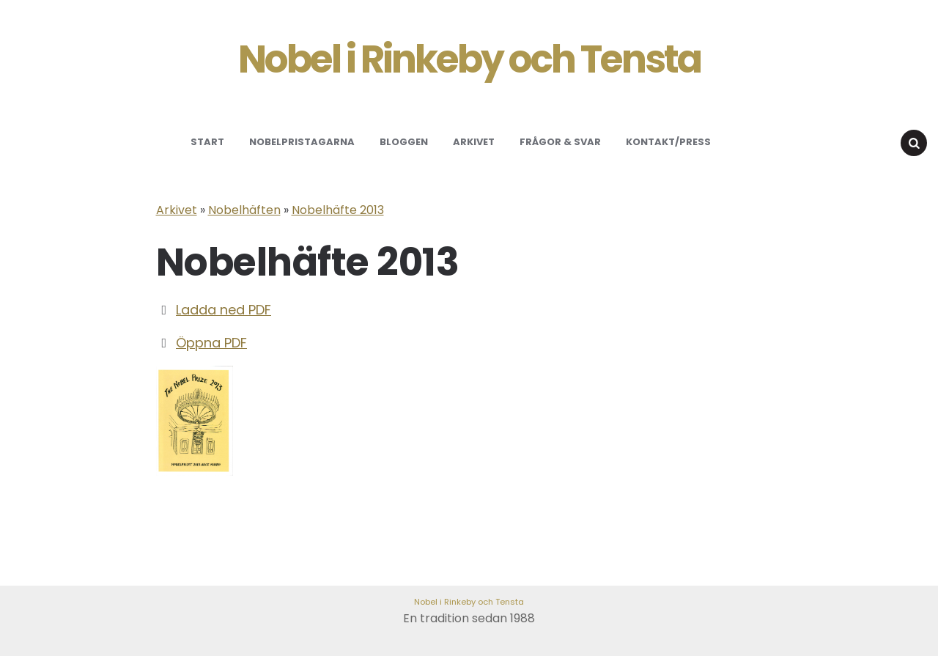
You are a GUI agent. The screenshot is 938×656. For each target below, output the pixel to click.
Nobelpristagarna (302, 142)
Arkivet (474, 142)
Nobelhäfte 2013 (338, 210)
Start (207, 142)
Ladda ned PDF (223, 310)
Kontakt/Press (668, 142)
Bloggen (404, 142)
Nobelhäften (244, 210)
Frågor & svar (560, 142)
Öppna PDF (211, 342)
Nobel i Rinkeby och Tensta (469, 59)
